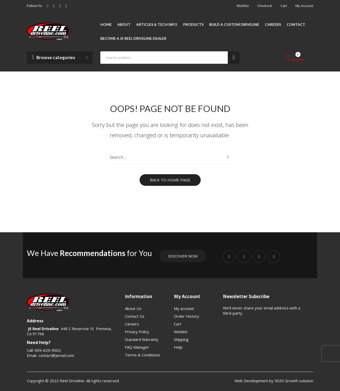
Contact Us (134, 316)
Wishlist (243, 5)
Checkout (264, 5)
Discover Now (183, 256)
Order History (186, 316)
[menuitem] (106, 24)
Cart (283, 5)
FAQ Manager (137, 347)
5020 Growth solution (293, 380)
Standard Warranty (141, 339)
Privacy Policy (137, 331)
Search (234, 57)
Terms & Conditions (142, 354)
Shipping (181, 339)
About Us (133, 308)
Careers (132, 323)
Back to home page (170, 179)
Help (178, 347)
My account (304, 5)
